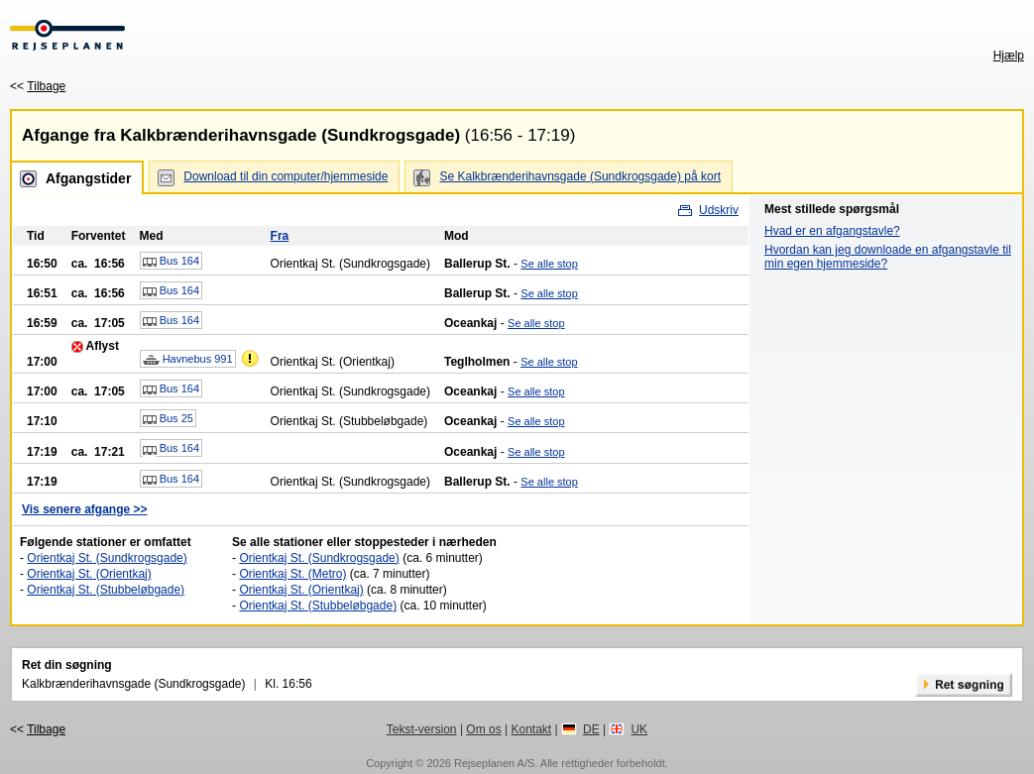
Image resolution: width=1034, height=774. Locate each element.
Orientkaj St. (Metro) (292, 574)
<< (37, 86)
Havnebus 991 (188, 360)
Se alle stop (548, 264)
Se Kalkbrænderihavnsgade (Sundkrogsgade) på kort (580, 176)
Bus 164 (171, 262)
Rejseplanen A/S (494, 763)
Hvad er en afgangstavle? (832, 231)
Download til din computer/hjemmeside (285, 176)
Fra (280, 236)
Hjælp (1008, 55)
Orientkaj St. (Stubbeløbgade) (105, 590)
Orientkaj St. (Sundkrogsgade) (106, 558)
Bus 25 (168, 419)
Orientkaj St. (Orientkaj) (89, 574)
